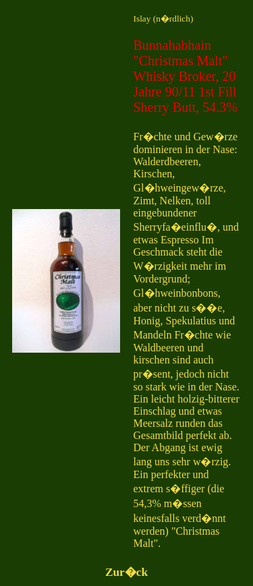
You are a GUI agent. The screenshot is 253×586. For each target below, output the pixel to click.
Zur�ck (126, 572)
